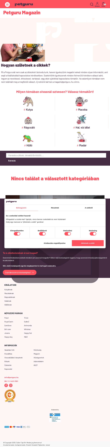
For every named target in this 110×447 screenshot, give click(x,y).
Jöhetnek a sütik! (88, 243)
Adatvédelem (39, 361)
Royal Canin (8, 322)
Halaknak (7, 301)
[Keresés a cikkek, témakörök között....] (56, 155)
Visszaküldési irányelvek (13, 357)
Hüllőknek (8, 305)
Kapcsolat (8, 369)
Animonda (28, 325)
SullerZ (26, 322)
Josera (7, 333)
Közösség (37, 350)
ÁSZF (36, 365)
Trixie (26, 318)
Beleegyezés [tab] (21, 208)
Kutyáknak (8, 289)
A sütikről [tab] (89, 208)
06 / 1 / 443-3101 (11, 381)
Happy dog (8, 337)
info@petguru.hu (11, 377)
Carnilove (7, 325)
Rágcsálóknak (9, 297)
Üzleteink (7, 365)
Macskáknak (9, 293)
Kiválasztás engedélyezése (54, 243)
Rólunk (7, 361)
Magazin (37, 354)
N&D (26, 337)
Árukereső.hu (55, 409)
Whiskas (27, 329)
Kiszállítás (8, 354)
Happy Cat (28, 333)
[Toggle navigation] (7, 4)
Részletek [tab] (55, 208)
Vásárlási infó (9, 350)
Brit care (7, 329)
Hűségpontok (39, 357)
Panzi (6, 318)
